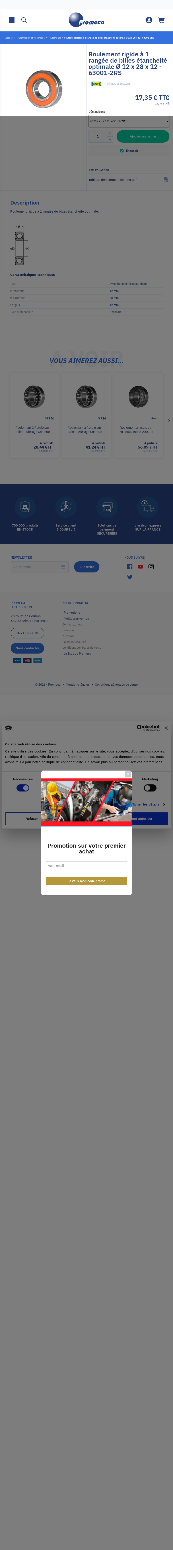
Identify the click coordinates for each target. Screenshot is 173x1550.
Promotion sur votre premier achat (86, 791)
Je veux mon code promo (86, 823)
